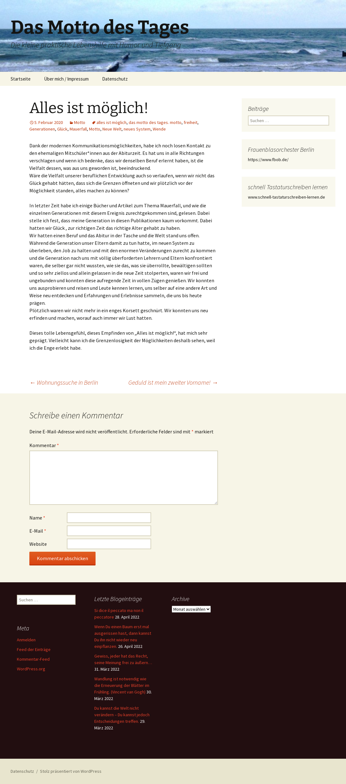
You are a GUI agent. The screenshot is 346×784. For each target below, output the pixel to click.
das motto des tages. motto (155, 122)
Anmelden (26, 640)
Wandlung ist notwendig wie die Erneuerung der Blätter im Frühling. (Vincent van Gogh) (121, 685)
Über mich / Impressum (66, 79)
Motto (79, 122)
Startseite (21, 79)
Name (37, 518)
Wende (159, 129)
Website (38, 544)
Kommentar (44, 445)
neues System (137, 129)
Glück (62, 129)
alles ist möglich (111, 122)
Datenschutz (115, 79)
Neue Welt (111, 129)
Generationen (42, 129)
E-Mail (37, 531)
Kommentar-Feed (33, 659)
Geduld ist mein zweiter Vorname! (173, 382)
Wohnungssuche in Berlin (63, 382)
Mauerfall (78, 129)
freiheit (190, 122)
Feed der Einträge (34, 649)
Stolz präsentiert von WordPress (70, 771)
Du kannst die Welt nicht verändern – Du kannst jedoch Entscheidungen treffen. (122, 714)
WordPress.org (31, 669)
